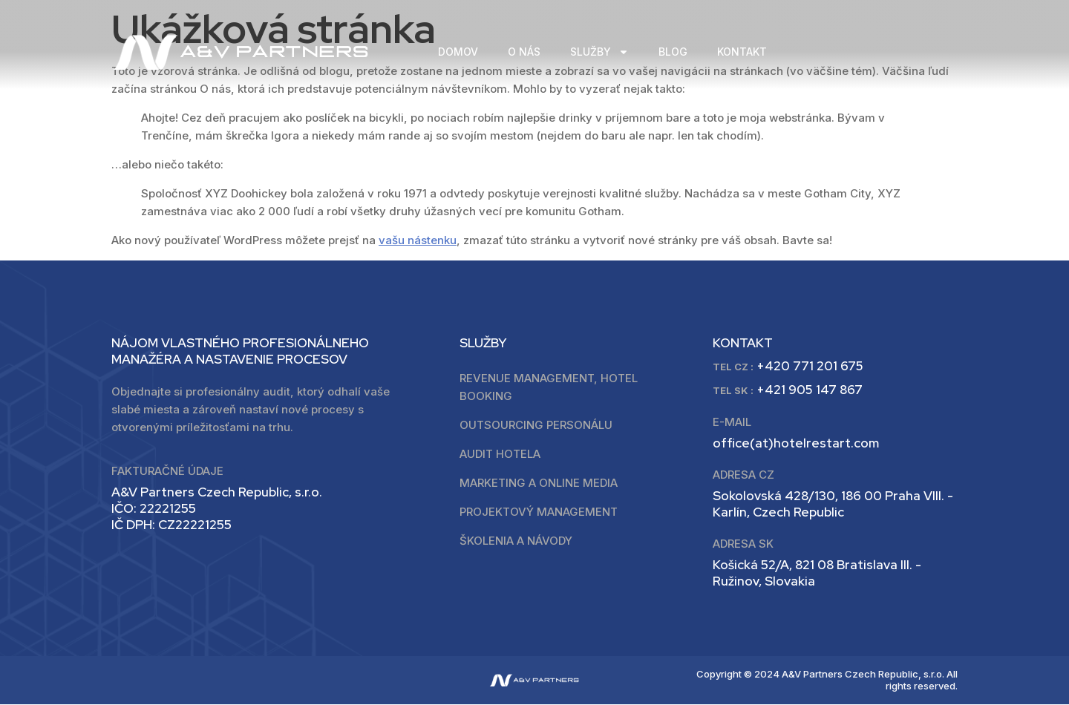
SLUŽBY (599, 52)
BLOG (672, 51)
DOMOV (458, 51)
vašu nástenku (418, 240)
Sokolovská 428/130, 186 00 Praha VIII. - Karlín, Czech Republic (833, 504)
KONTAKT (742, 51)
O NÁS (524, 51)
